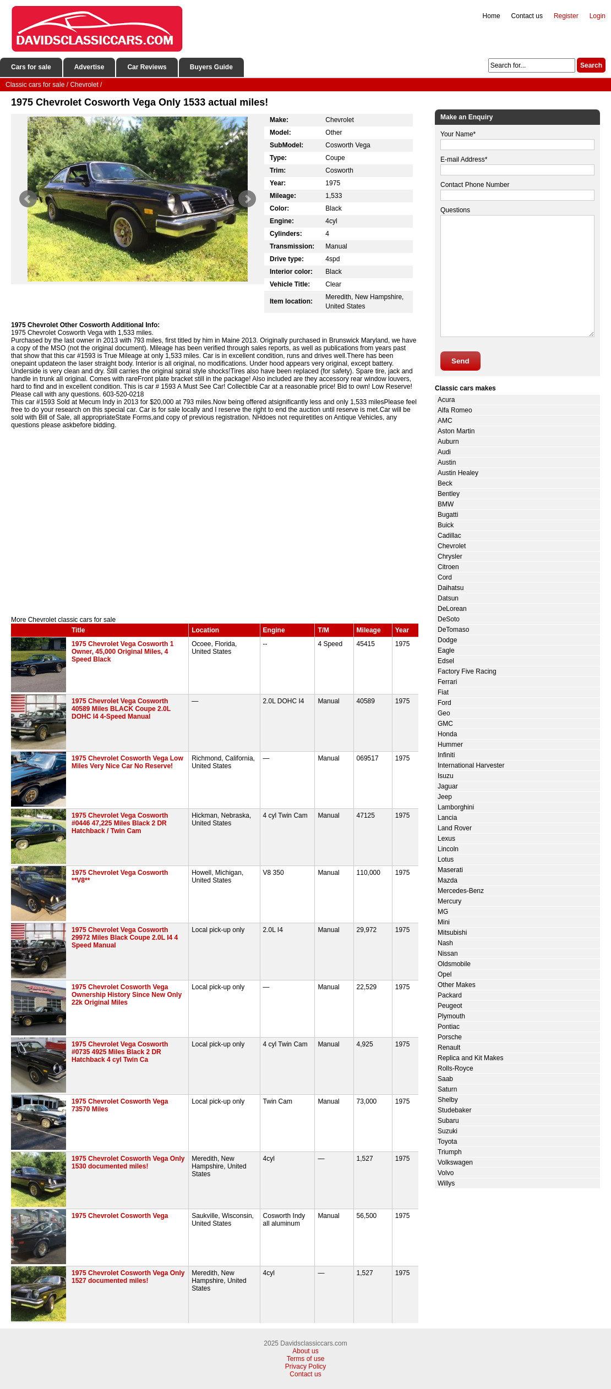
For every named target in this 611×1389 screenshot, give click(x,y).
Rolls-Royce (455, 1068)
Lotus (446, 859)
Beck (445, 483)
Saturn (447, 1089)
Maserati (450, 870)
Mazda (447, 880)
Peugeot (450, 1006)
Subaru (448, 1121)
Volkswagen (455, 1162)
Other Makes (457, 985)
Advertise (89, 67)
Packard (450, 995)
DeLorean (452, 609)
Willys (446, 1183)
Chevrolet (452, 546)
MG (443, 912)
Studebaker (454, 1110)
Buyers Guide (211, 67)
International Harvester (471, 765)
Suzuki (447, 1131)
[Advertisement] (214, 522)
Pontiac (449, 1026)
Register (566, 16)
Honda (447, 734)
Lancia (447, 818)
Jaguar (448, 786)
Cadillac (449, 535)
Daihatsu (450, 588)
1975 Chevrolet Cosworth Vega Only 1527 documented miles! (128, 1277)
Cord (445, 577)
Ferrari (447, 682)
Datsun (448, 598)
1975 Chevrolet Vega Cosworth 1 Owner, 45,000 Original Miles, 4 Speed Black (122, 651)
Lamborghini (456, 807)
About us (305, 1351)
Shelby (448, 1100)
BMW (446, 504)
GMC (445, 723)
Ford (444, 703)
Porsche (450, 1037)
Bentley (449, 494)
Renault (449, 1047)
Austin (447, 462)
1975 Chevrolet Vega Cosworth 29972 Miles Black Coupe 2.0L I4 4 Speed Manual (125, 937)
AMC (445, 421)
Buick (446, 525)
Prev (28, 199)
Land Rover (455, 828)
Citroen (448, 567)
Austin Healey (458, 473)
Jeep (445, 797)
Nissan (448, 953)
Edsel (446, 661)
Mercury (449, 901)
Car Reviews (146, 67)
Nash (445, 943)
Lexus (446, 838)
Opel (444, 974)
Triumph (450, 1152)
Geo (444, 713)
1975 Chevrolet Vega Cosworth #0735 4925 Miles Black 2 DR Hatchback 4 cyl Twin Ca (120, 1051)
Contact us (527, 16)
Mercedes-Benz (461, 891)
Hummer (450, 744)
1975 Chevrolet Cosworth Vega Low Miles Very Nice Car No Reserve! (127, 762)
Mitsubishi (452, 932)
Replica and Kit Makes (470, 1058)
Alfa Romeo (455, 410)
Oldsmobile (454, 964)
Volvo (446, 1173)
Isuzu (446, 776)
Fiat (443, 692)
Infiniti (446, 755)
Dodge (447, 640)
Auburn (448, 441)
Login (597, 16)
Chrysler (450, 556)
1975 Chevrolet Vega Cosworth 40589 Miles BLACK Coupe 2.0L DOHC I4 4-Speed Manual (121, 708)
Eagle (446, 650)
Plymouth (451, 1016)
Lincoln (448, 849)
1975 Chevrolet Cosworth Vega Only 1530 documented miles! (128, 1162)
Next (247, 199)
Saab (445, 1079)
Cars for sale (31, 67)
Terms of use (306, 1359)
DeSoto (449, 619)
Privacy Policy (305, 1366)
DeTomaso (453, 629)
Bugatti (448, 515)
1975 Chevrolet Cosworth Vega (120, 1216)
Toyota (447, 1141)
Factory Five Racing (467, 671)
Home (491, 16)
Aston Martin (456, 431)
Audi (444, 452)
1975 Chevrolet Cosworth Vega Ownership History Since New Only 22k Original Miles (127, 994)
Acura (446, 400)
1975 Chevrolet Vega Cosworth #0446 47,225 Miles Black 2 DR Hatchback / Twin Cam (120, 823)
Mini (444, 922)
